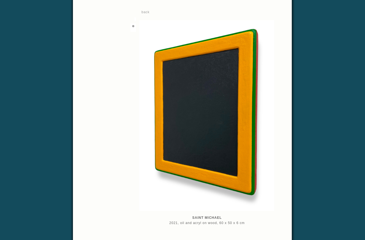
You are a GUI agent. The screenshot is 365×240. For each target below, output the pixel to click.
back (145, 12)
